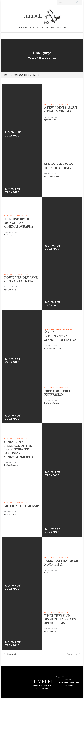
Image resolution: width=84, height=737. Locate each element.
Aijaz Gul (50, 573)
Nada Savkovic (12, 465)
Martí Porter (51, 120)
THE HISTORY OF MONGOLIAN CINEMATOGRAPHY (18, 222)
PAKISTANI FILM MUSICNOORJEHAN (61, 562)
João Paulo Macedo (54, 348)
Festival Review (49, 329)
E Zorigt (10, 235)
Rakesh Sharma (53, 403)
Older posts (12, 654)
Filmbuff (33, 15)
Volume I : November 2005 (59, 104)
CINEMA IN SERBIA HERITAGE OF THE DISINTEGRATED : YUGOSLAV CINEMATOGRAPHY (18, 449)
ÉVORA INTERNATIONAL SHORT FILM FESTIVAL (61, 336)
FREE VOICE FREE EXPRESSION (57, 392)
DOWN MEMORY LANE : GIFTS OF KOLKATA (21, 279)
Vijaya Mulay (11, 290)
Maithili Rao (11, 514)
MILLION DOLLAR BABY (22, 506)
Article (47, 104)
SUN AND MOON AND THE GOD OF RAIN (60, 166)
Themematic (68, 685)
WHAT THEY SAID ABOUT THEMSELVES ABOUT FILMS (60, 619)
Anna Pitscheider (53, 176)
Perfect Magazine (70, 682)
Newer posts (72, 654)
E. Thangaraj (51, 631)
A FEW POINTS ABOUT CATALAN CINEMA (60, 109)
